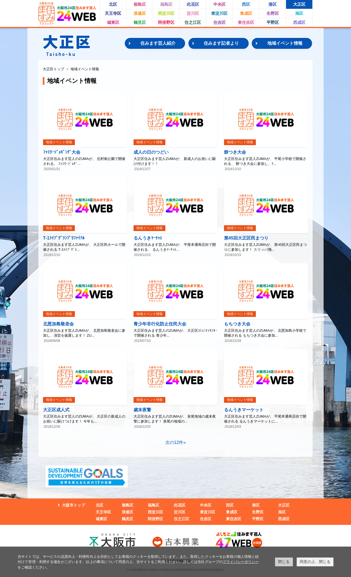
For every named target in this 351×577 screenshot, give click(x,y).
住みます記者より (221, 43)
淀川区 (193, 13)
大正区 (299, 4)
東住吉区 (246, 22)
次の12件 (174, 442)
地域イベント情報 (284, 43)
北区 (113, 4)
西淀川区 (166, 13)
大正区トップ (53, 69)
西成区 (299, 22)
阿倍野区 (166, 22)
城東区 (113, 22)
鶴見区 (140, 22)
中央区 (219, 4)
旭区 (299, 13)
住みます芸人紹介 (158, 43)
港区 (272, 4)
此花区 (193, 4)
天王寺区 (113, 13)
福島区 (166, 4)
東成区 (246, 13)
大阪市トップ (73, 505)
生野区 (273, 13)
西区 (246, 4)
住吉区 (219, 22)
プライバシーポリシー (241, 562)
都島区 (140, 4)
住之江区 (193, 22)
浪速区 (140, 13)
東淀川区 (219, 13)
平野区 (273, 22)
